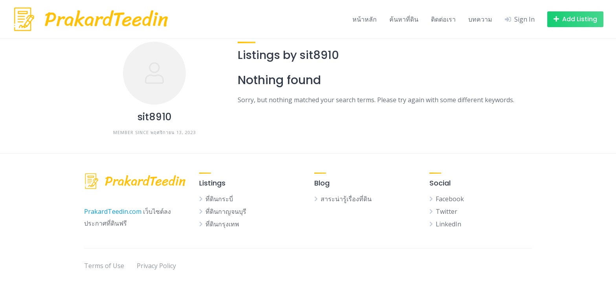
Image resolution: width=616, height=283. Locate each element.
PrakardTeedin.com (112, 211)
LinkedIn (448, 224)
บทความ (480, 19)
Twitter (446, 211)
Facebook (450, 199)
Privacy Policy (156, 265)
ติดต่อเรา (443, 19)
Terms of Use (104, 265)
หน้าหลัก (364, 19)
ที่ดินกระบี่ (219, 199)
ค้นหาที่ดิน (403, 19)
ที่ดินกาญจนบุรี (225, 211)
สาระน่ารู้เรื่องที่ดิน (346, 199)
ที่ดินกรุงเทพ (222, 224)
